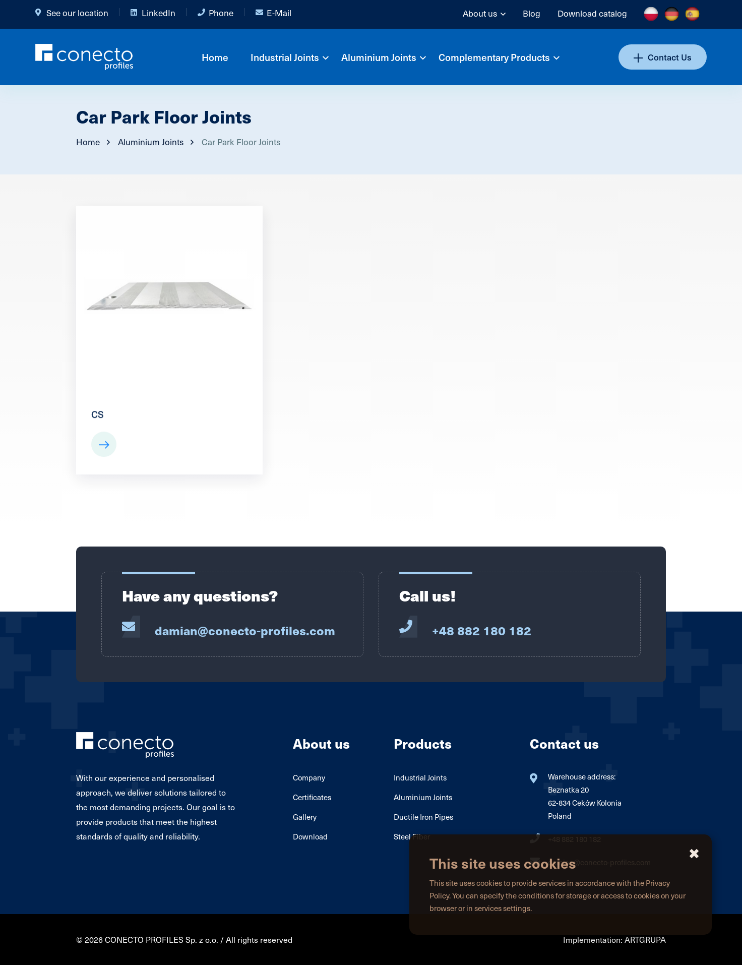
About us (480, 13)
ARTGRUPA (645, 939)
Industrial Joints (285, 57)
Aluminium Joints (378, 57)
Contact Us (663, 57)
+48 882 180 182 (481, 630)
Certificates (312, 797)
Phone (221, 13)
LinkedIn (158, 13)
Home (215, 57)
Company (309, 777)
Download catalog (592, 13)
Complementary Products (494, 57)
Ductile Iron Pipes (423, 817)
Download (310, 836)
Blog (531, 13)
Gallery (305, 817)
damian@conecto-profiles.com (245, 630)
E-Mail (279, 13)
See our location (77, 13)
